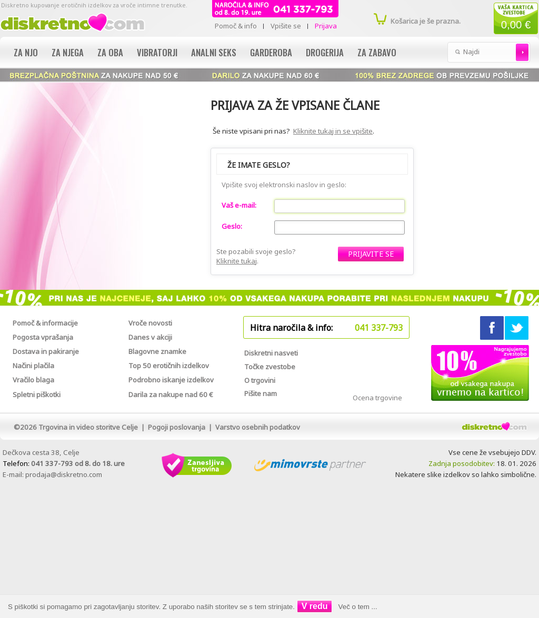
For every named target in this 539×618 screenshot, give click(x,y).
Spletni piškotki (37, 394)
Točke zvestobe (269, 366)
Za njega (68, 52)
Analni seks (213, 52)
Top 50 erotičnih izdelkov (168, 365)
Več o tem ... (357, 607)
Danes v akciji (150, 337)
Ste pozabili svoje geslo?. (256, 256)
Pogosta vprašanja (43, 337)
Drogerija (325, 52)
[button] (371, 254)
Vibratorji (157, 52)
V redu (315, 606)
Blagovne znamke (157, 351)
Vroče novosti (150, 323)
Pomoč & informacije (45, 323)
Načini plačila (33, 365)
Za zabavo (376, 52)
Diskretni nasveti (271, 353)
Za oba (110, 52)
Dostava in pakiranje (46, 351)
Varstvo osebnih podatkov (257, 427)
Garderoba (271, 52)
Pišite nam (260, 393)
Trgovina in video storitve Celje (88, 427)
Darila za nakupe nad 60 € (170, 394)
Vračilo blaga (33, 379)
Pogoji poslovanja (176, 427)
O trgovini (259, 380)
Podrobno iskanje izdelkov (171, 379)
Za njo (26, 52)
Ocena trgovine (377, 397)
